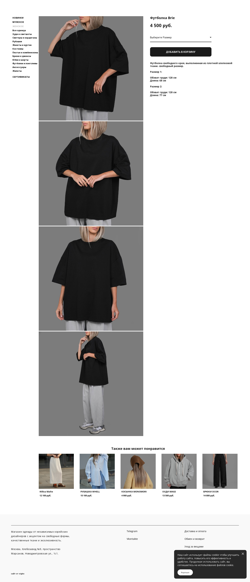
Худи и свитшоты (22, 34)
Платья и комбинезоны (25, 52)
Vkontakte (132, 538)
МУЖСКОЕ (18, 22)
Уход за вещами (194, 546)
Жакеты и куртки (22, 45)
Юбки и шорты (20, 60)
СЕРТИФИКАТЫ (21, 77)
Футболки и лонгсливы (24, 63)
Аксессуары (19, 67)
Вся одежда (19, 30)
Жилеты (17, 71)
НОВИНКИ (18, 18)
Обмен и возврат (195, 538)
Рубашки (17, 41)
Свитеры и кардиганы (24, 37)
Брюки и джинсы (21, 56)
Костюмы (17, 49)
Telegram (132, 531)
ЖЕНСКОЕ (18, 26)
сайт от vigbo (17, 574)
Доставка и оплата (195, 531)
